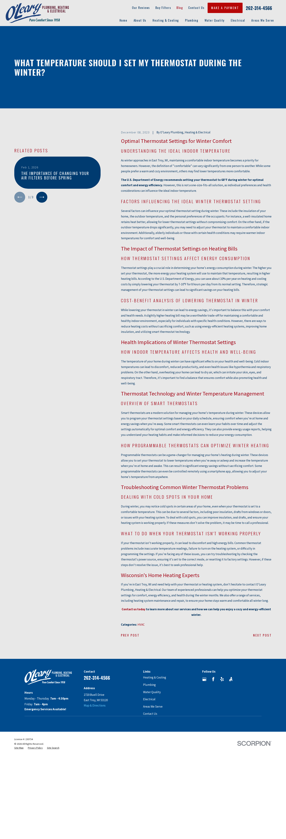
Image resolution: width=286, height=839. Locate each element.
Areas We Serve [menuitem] (262, 20)
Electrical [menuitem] (238, 20)
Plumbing (149, 685)
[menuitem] (19, 748)
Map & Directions (95, 705)
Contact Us (196, 7)
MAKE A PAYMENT (225, 8)
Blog (179, 7)
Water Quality (152, 692)
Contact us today (133, 609)
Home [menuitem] (123, 20)
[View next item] (41, 197)
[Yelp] (222, 679)
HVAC (141, 625)
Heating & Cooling (154, 677)
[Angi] (231, 679)
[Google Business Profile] (204, 679)
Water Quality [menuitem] (215, 20)
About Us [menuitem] (140, 20)
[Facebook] (213, 679)
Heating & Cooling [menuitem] (166, 20)
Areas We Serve (153, 706)
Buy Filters (163, 7)
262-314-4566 (259, 8)
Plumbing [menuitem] (191, 20)
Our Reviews (141, 7)
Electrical (149, 699)
